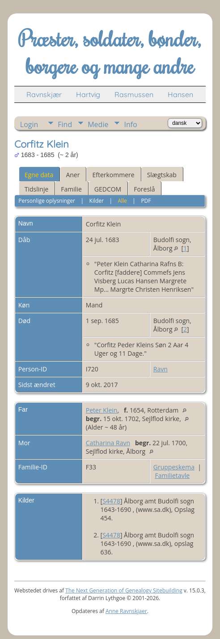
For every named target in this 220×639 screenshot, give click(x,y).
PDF (146, 200)
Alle (122, 200)
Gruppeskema (174, 467)
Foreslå (144, 189)
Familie (71, 189)
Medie (98, 124)
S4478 (111, 501)
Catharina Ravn (108, 443)
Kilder (96, 200)
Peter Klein (102, 410)
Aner (73, 174)
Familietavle (172, 475)
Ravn (160, 369)
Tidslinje (37, 189)
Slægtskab (162, 174)
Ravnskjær (44, 94)
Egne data (39, 174)
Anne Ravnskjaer (126, 611)
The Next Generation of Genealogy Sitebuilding (123, 590)
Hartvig (88, 94)
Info (130, 124)
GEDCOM (107, 189)
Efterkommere (113, 174)
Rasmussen (133, 94)
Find (65, 124)
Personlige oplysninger (46, 200)
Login (29, 124)
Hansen (180, 94)
